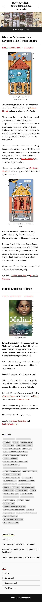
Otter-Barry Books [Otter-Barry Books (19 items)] (11, 497)
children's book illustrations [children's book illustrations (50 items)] (15, 452)
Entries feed (9, 578)
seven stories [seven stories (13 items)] (9, 513)
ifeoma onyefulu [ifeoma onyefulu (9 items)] (10, 484)
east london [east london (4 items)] (27, 477)
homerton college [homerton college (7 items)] (26, 480)
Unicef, (36, 396)
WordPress (26, 598)
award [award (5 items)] (15, 442)
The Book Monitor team (11, 48)
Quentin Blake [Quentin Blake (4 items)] (9, 503)
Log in (7, 573)
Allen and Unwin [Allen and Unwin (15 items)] (23, 439)
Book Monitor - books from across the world (21, 6)
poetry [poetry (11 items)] (20, 500)
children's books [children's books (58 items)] (10, 458)
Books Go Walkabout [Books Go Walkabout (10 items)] (12, 448)
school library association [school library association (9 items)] (14, 506)
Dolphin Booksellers (18, 276)
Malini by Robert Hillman (17, 288)
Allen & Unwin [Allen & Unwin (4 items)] (9, 439)
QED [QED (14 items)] (27, 500)
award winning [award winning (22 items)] (26, 442)
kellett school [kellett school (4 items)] (28, 487)
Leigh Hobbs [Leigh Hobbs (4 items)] (8, 490)
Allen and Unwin (8, 396)
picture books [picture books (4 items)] (9, 500)
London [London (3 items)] (33, 490)
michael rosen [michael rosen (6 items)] (26, 493)
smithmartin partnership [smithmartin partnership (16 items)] (27, 513)
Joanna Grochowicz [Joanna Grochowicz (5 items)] (11, 487)
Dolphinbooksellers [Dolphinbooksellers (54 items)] (12, 477)
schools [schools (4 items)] (30, 509)
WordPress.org (10, 588)
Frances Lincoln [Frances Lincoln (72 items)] (10, 480)
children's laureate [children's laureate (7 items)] (11, 464)
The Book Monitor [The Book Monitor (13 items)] (10, 516)
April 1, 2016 (28, 296)
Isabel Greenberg (28, 159)
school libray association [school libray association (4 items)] (14, 509)
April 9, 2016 (28, 48)
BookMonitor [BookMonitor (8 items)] (9, 445)
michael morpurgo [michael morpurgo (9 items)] (11, 493)
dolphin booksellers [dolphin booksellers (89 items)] (12, 474)
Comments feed (11, 583)
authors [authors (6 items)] (7, 442)
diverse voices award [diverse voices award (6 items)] (12, 471)
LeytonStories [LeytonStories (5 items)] (21, 490)
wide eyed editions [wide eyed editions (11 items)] (11, 522)
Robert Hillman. (24, 399)
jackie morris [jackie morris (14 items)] (24, 484)
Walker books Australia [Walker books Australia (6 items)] (13, 519)
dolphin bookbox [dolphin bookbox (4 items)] (30, 471)
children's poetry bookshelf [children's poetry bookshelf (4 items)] (15, 468)
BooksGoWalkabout (9, 424)
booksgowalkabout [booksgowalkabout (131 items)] (24, 445)
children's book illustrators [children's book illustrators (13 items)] (15, 455)
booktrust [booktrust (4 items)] (27, 448)
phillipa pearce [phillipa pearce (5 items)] (27, 497)
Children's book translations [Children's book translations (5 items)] (15, 461)
